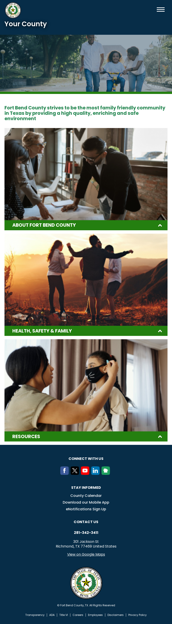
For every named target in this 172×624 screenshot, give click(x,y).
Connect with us (86, 458)
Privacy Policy (137, 615)
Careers (78, 615)
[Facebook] (65, 473)
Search (153, 9)
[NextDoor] (106, 473)
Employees (95, 615)
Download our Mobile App (86, 502)
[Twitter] (76, 473)
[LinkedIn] (96, 473)
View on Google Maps (86, 554)
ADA (52, 615)
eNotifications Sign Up (86, 509)
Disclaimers (116, 615)
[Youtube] (86, 473)
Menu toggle (161, 9)
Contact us (86, 521)
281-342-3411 (86, 533)
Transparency (35, 615)
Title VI (63, 615)
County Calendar (86, 495)
